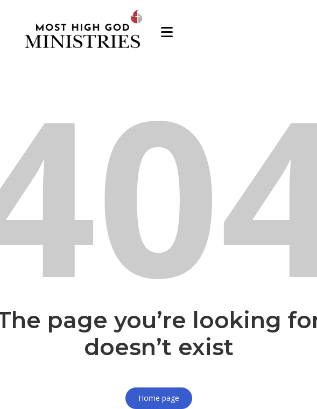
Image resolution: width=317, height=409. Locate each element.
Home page (158, 398)
